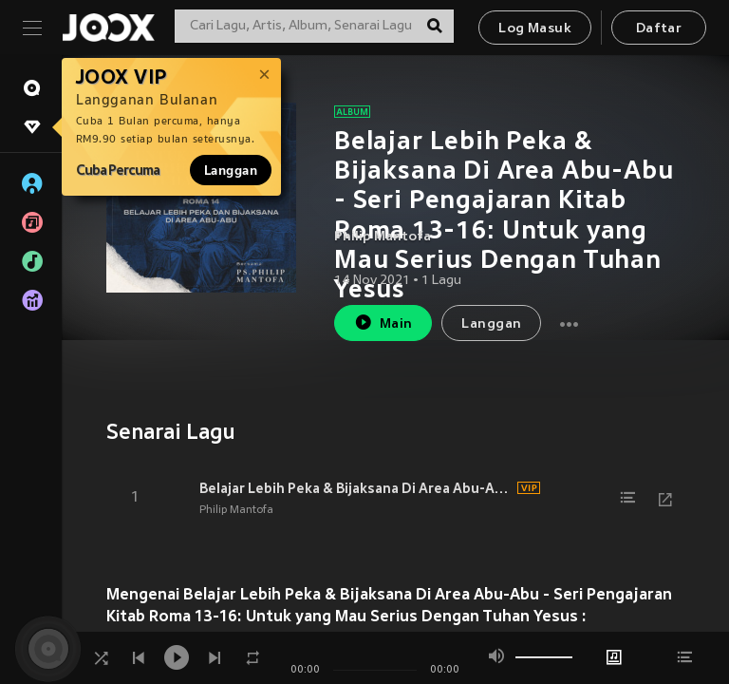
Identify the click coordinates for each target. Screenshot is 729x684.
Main (383, 323)
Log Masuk (534, 29)
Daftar (659, 29)
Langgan (230, 170)
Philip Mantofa (382, 237)
